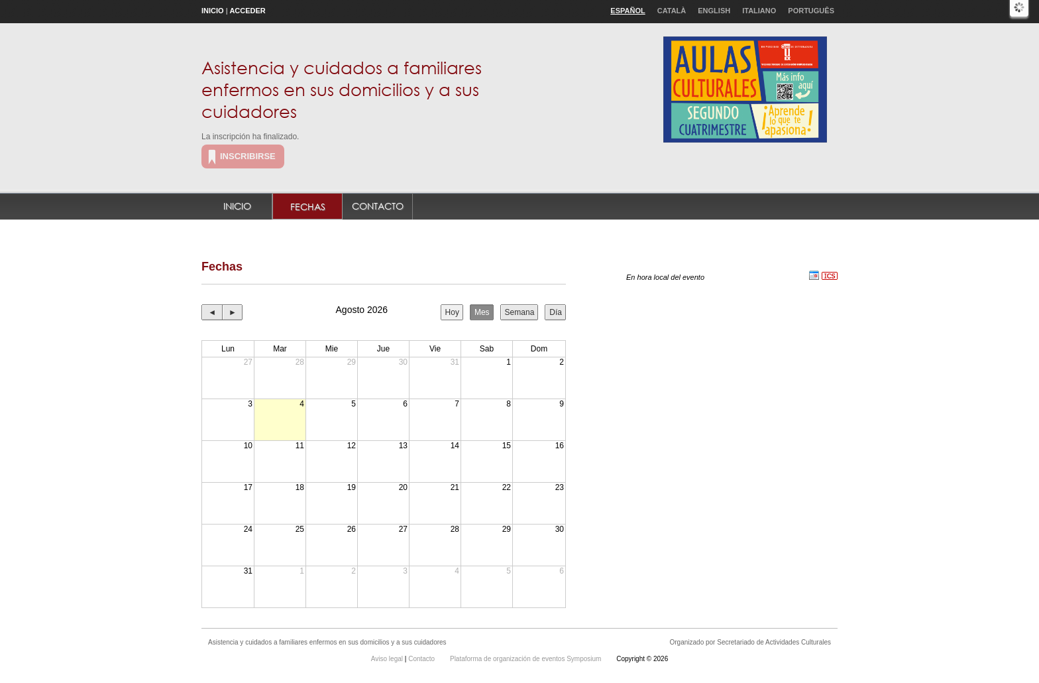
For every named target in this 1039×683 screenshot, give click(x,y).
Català (671, 11)
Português (811, 11)
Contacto (378, 206)
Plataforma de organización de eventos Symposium (526, 658)
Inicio (212, 11)
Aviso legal (388, 658)
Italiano (759, 11)
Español (627, 11)
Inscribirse (248, 156)
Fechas (307, 206)
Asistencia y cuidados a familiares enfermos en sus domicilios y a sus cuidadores (341, 88)
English (714, 11)
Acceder (247, 11)
